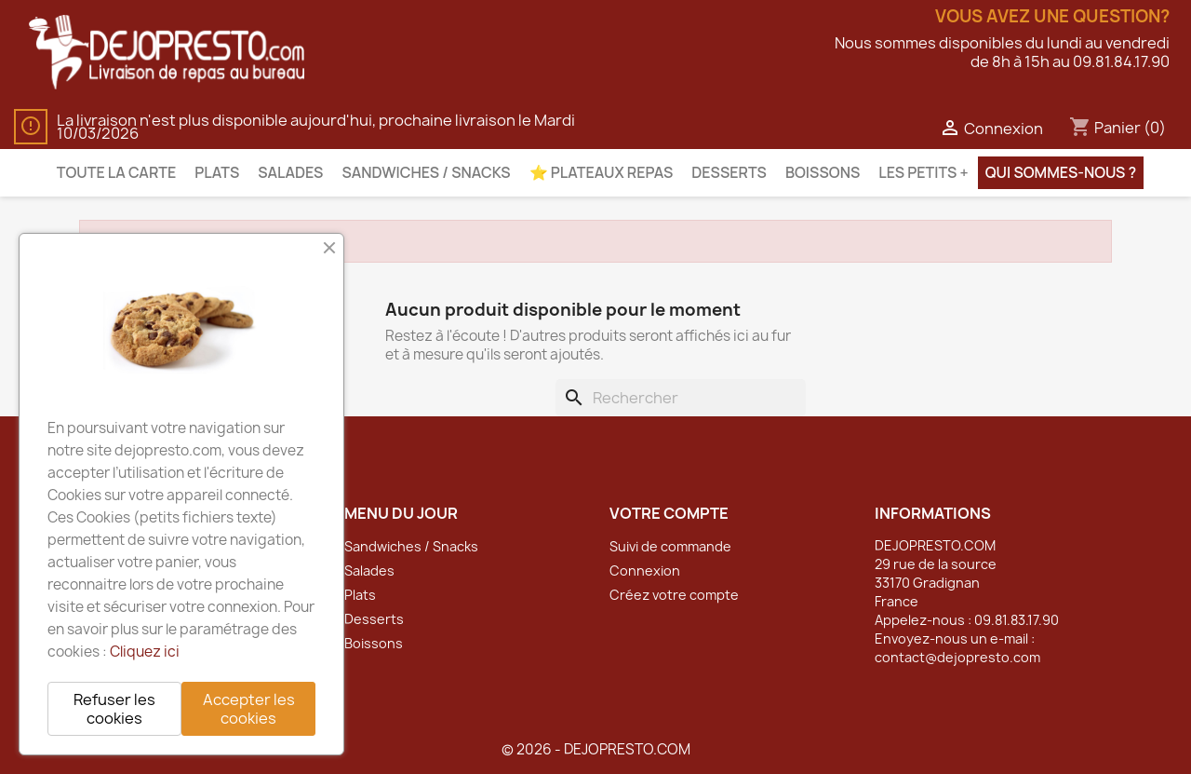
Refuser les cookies (114, 708)
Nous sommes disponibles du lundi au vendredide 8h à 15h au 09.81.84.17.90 (1002, 52)
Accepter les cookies (249, 708)
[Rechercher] (680, 397)
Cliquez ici (145, 651)
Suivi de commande (670, 546)
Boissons (822, 172)
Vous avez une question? (1052, 16)
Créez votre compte (674, 595)
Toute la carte (116, 172)
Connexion (644, 570)
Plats (216, 172)
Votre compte (669, 513)
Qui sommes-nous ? (1060, 172)
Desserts (729, 172)
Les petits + (923, 172)
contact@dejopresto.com (957, 657)
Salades (290, 172)
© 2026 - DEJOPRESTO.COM (596, 749)
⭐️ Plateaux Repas (601, 172)
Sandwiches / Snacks (425, 172)
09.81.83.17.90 (1016, 620)
